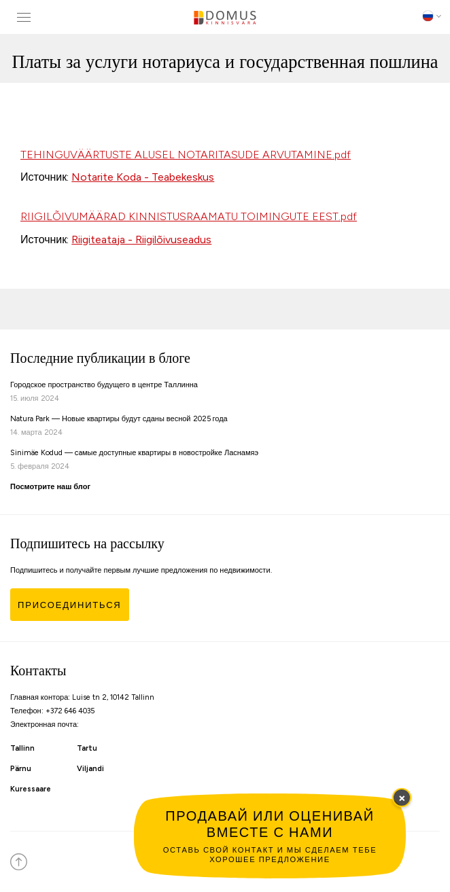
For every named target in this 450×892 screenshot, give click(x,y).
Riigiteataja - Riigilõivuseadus (141, 239)
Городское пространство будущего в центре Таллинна (104, 384)
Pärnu (20, 768)
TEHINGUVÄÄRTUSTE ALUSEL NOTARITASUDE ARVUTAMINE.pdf (185, 154)
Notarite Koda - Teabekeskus (142, 177)
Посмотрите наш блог (50, 486)
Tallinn (22, 748)
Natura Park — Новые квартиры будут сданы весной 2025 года (119, 418)
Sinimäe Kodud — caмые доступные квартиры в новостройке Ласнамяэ (134, 452)
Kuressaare (30, 789)
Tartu (87, 748)
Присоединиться (70, 605)
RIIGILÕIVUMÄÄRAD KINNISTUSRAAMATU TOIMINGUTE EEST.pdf (188, 216)
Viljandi (90, 768)
